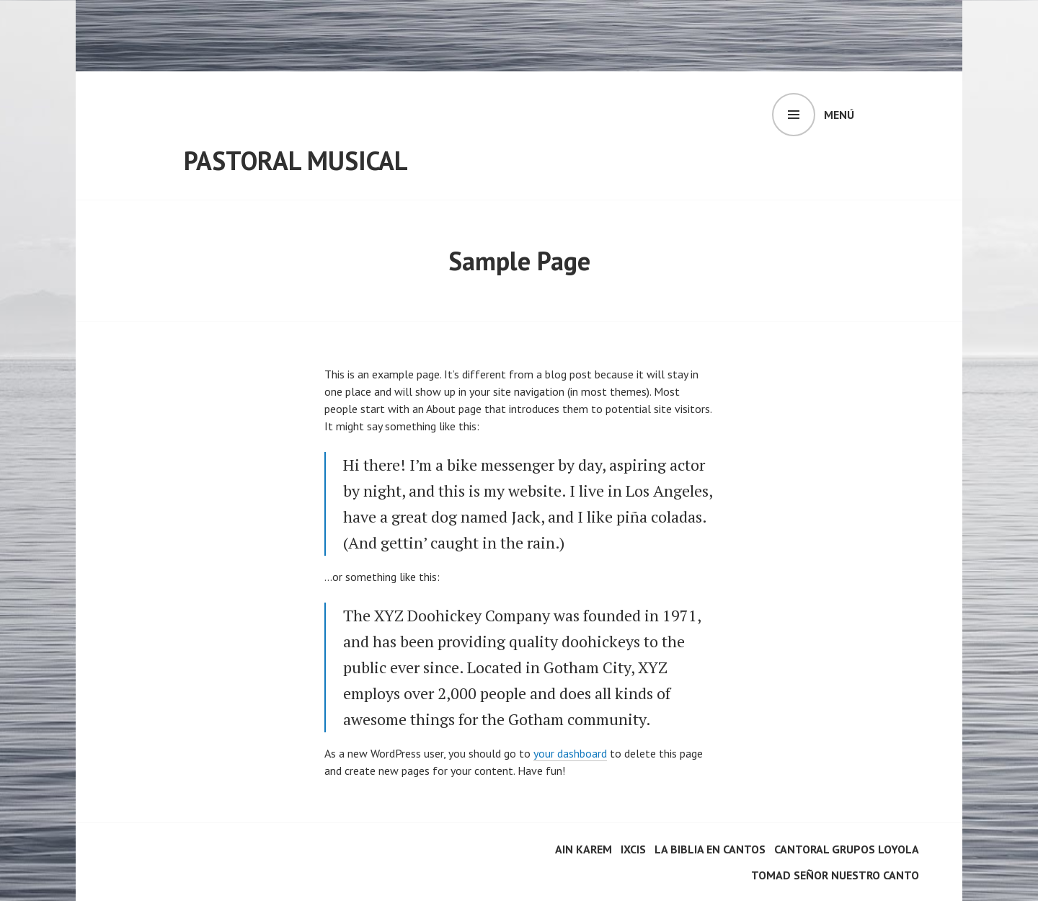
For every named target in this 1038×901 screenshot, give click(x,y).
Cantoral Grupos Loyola (846, 849)
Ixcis (633, 849)
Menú (839, 114)
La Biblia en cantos (710, 849)
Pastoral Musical (296, 160)
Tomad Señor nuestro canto (835, 875)
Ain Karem (583, 849)
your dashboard (570, 753)
